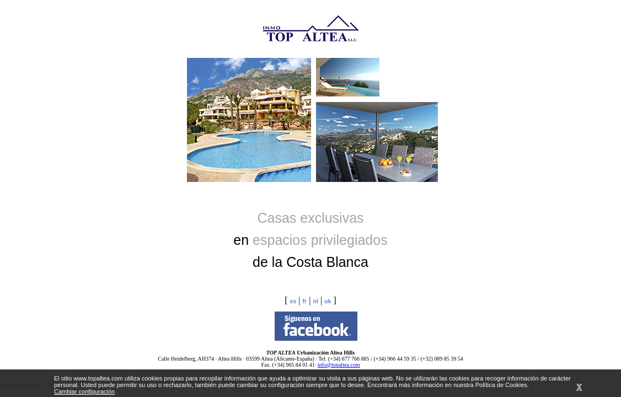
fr (305, 301)
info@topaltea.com (339, 365)
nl (315, 301)
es (293, 301)
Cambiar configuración (84, 391)
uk (327, 301)
